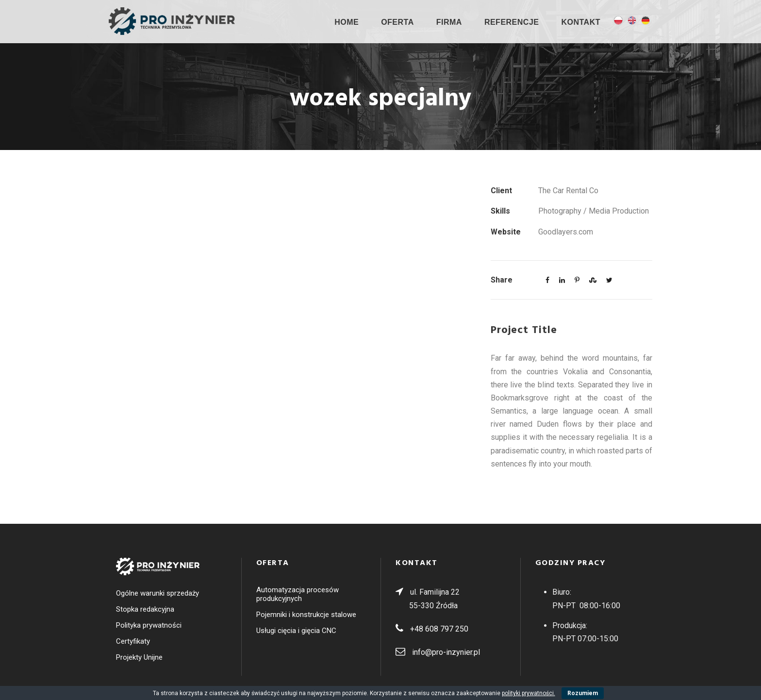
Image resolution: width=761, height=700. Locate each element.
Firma (449, 22)
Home (346, 22)
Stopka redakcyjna (145, 609)
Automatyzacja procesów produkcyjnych (297, 594)
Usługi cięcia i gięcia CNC (296, 630)
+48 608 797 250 (439, 628)
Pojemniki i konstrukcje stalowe (306, 614)
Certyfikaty (133, 641)
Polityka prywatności (149, 625)
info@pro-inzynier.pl (446, 652)
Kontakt (580, 22)
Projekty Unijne (139, 657)
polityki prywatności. (528, 693)
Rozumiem (582, 693)
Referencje (511, 22)
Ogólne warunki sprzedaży (157, 593)
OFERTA (397, 22)
